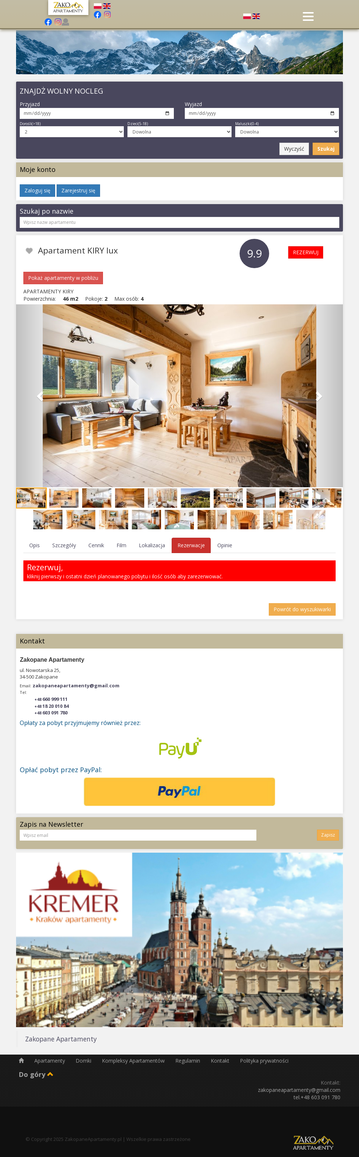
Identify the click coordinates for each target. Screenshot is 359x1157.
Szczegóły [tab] (64, 545)
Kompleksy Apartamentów (134, 1060)
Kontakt (221, 1060)
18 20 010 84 (51, 706)
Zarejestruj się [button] (78, 190)
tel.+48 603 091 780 (317, 1097)
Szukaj (326, 148)
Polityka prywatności (264, 1060)
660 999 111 (51, 699)
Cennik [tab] (96, 545)
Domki (84, 1060)
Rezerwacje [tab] (191, 545)
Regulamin (188, 1060)
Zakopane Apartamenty (61, 1038)
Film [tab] (121, 545)
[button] (40, 395)
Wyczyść (294, 148)
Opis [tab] (34, 545)
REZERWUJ (305, 252)
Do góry (36, 1074)
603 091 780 (51, 712)
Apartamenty (50, 1060)
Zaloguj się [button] (37, 190)
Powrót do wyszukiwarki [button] (302, 609)
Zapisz (328, 835)
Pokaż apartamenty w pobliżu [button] (63, 277)
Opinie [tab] (224, 545)
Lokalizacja (152, 545)
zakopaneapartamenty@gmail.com (76, 685)
